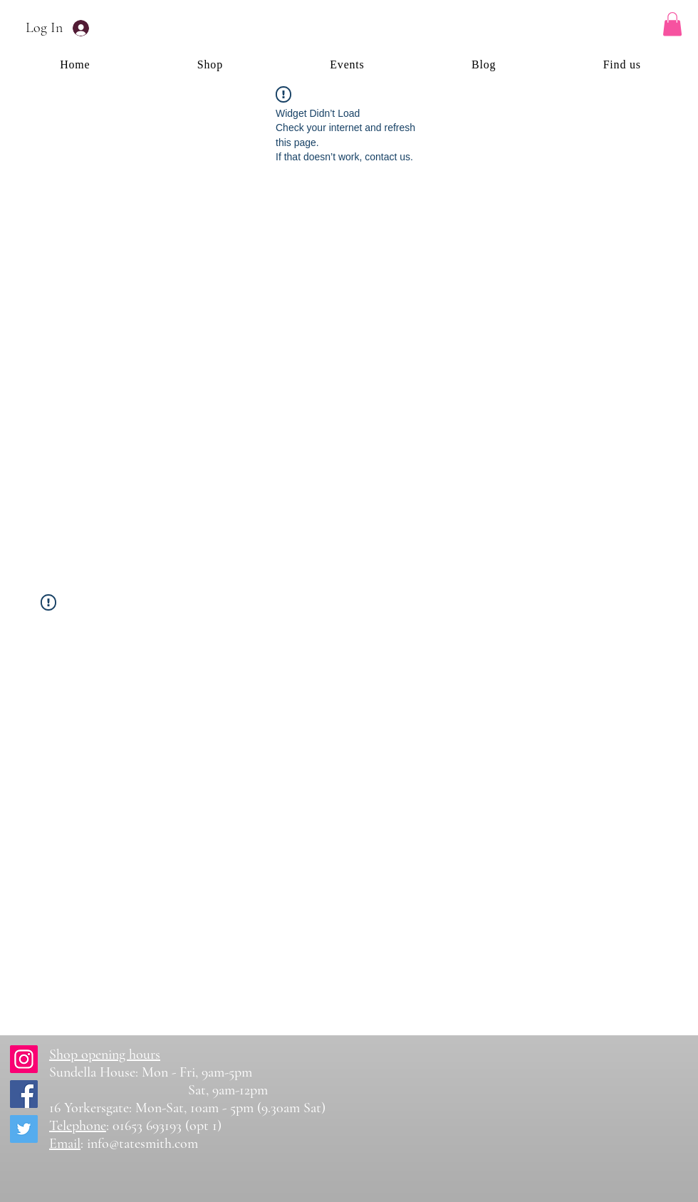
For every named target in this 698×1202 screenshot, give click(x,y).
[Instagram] (24, 1059)
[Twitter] (24, 1129)
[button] (672, 24)
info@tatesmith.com (142, 1143)
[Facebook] (24, 1094)
